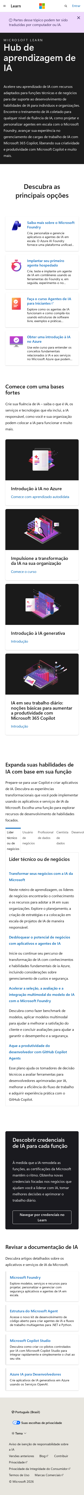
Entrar (76, 6)
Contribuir (61, 1456)
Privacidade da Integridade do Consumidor (38, 1469)
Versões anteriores (21, 1456)
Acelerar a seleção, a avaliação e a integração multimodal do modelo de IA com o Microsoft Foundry (42, 994)
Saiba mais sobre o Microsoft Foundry (51, 224)
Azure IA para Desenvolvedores (35, 1374)
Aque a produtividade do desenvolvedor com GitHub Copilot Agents (38, 1051)
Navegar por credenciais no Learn (42, 1217)
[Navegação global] (4, 6)
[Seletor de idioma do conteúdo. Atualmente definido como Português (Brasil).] (26, 1412)
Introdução (19, 641)
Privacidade (17, 1462)
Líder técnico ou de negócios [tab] (13, 840)
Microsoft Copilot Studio (30, 1340)
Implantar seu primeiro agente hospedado (45, 262)
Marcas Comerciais (48, 1475)
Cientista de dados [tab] (62, 837)
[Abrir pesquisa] (65, 6)
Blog (42, 1456)
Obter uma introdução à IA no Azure (49, 339)
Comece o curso (23, 571)
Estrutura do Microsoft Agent (34, 1311)
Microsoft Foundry (25, 1277)
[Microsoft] (42, 6)
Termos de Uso (19, 1475)
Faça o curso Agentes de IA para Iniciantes (49, 301)
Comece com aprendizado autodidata (40, 496)
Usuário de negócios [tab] (28, 837)
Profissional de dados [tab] (45, 835)
